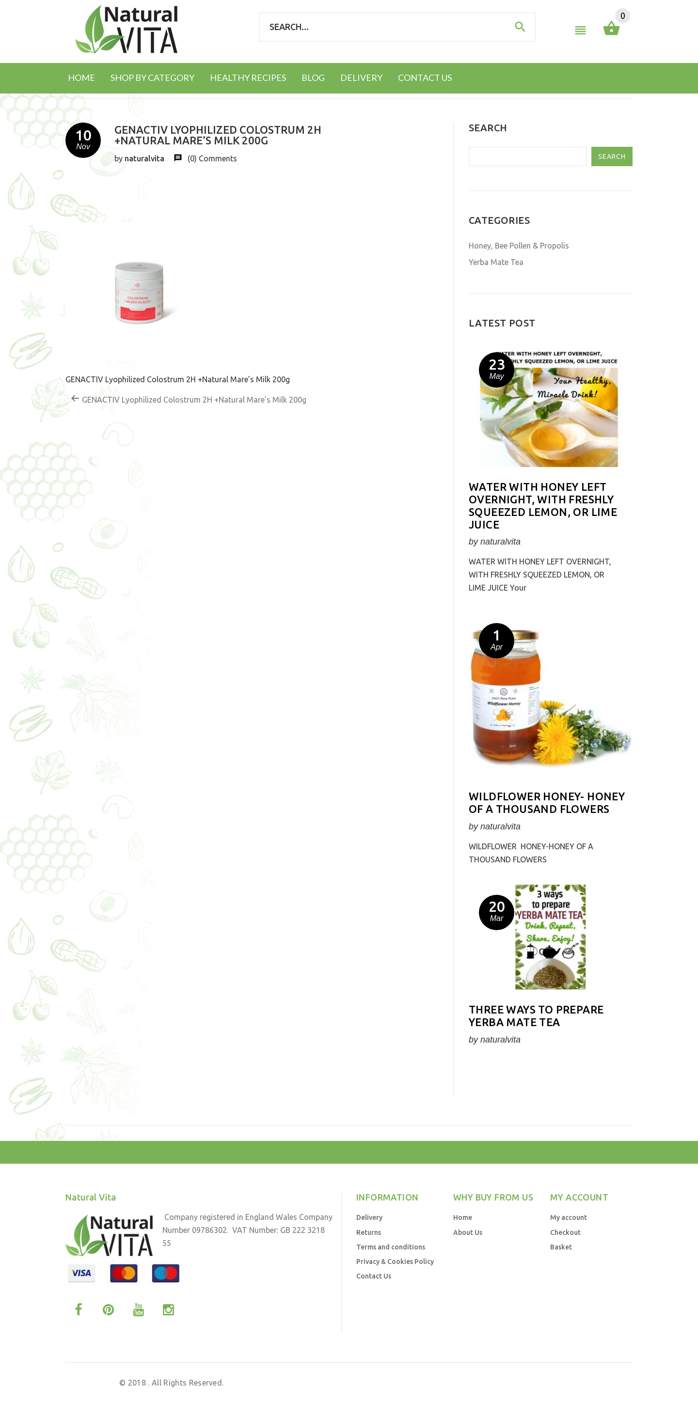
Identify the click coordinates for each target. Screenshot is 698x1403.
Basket (561, 1247)
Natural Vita (95, 1382)
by (545, 1382)
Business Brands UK (588, 1382)
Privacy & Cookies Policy (395, 1261)
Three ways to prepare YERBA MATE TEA (536, 1015)
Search (612, 156)
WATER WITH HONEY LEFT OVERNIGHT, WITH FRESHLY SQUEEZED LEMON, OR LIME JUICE (543, 505)
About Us (467, 1232)
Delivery (369, 1217)
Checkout (565, 1232)
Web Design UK (511, 1382)
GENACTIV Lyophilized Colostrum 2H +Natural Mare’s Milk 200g (188, 398)
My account (568, 1217)
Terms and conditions (390, 1247)
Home (462, 1217)
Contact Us (373, 1276)
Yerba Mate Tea (496, 262)
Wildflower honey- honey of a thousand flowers (547, 802)
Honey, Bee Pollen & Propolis (519, 245)
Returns (368, 1232)
